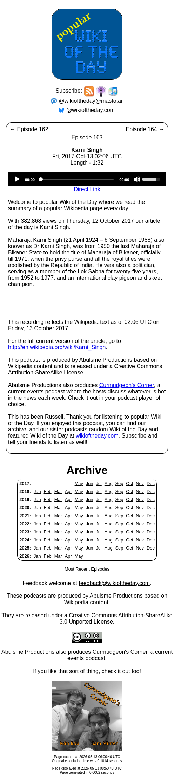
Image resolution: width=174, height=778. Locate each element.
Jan (37, 491)
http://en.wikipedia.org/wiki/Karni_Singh (57, 347)
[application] (87, 179)
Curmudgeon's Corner (126, 385)
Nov (140, 483)
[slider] (77, 179)
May (79, 483)
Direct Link (87, 189)
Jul (98, 483)
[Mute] (136, 179)
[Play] (17, 179)
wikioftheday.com (97, 436)
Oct (129, 483)
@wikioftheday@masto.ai (90, 101)
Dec (151, 483)
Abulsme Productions (116, 596)
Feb (48, 491)
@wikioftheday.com (90, 110)
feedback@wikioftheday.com (114, 583)
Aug (109, 483)
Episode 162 (32, 129)
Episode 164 (141, 129)
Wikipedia (76, 602)
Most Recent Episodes (87, 569)
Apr (68, 491)
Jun (89, 483)
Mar (58, 491)
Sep (119, 483)
